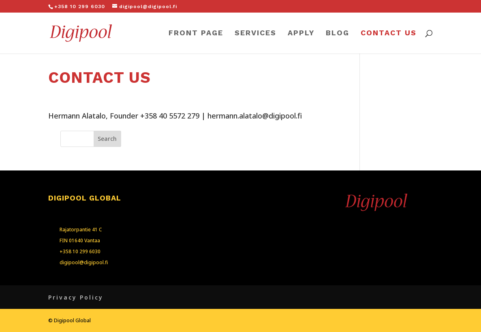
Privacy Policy (75, 297)
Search (107, 138)
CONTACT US (389, 33)
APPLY (301, 33)
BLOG (337, 33)
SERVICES (255, 33)
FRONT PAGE (196, 33)
